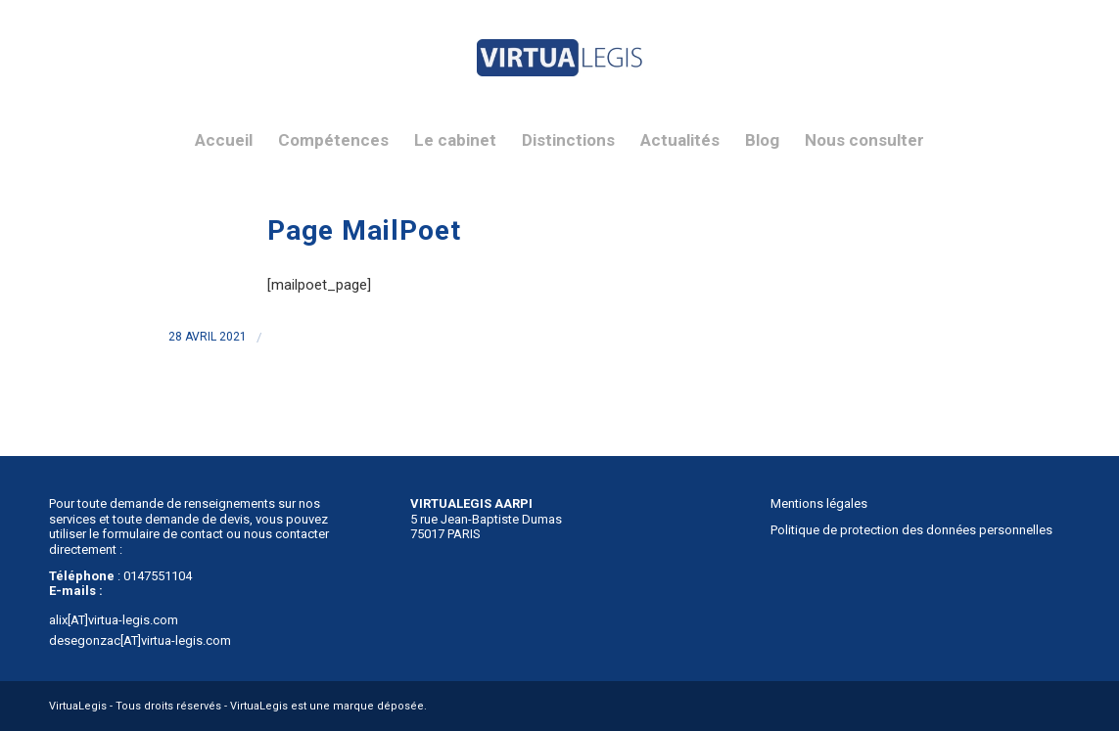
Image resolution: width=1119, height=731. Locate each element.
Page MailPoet (364, 230)
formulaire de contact (162, 533)
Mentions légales (818, 503)
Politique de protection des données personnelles (911, 530)
